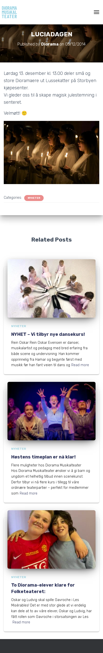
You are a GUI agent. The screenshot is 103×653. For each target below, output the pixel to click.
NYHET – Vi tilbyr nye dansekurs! (48, 334)
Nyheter (34, 198)
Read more (80, 365)
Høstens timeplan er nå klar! (43, 457)
